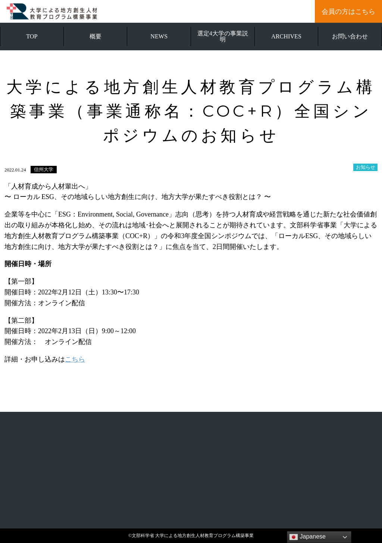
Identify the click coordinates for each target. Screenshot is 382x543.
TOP (31, 36)
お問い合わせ (350, 36)
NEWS (158, 36)
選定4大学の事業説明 (222, 36)
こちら (75, 359)
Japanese (307, 537)
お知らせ (365, 167)
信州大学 (43, 169)
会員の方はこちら (348, 11)
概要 (95, 36)
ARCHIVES (286, 36)
